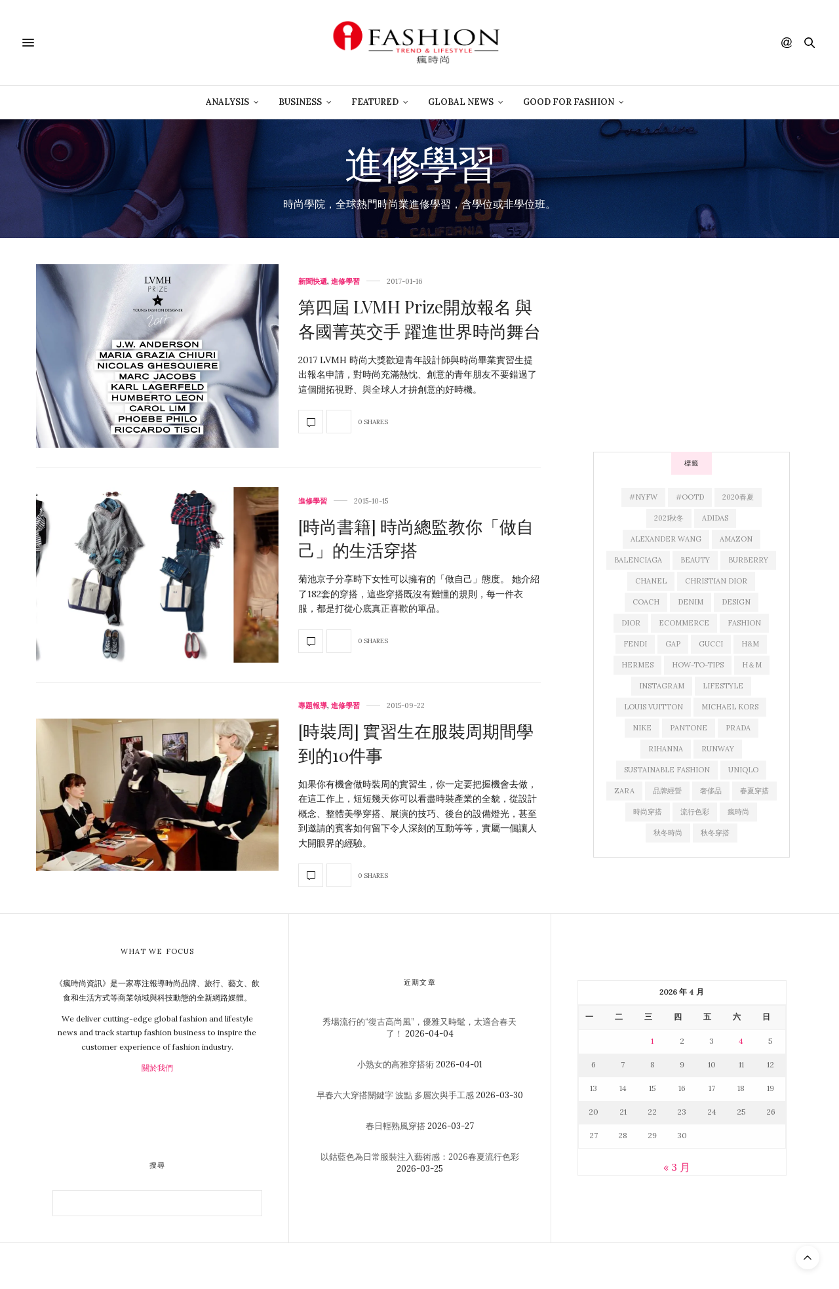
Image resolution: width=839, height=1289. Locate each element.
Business (300, 102)
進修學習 (345, 281)
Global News (461, 102)
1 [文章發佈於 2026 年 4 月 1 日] (652, 1041)
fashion (744, 622)
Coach (646, 601)
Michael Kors (729, 706)
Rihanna (665, 748)
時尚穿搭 (647, 811)
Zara (624, 790)
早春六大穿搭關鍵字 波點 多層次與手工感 (395, 1095)
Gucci (711, 643)
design (736, 601)
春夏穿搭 (754, 790)
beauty (695, 560)
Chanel (651, 580)
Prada (738, 727)
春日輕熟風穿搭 (395, 1126)
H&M (750, 643)
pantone (688, 727)
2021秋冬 (669, 518)
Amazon (736, 539)
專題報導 (312, 705)
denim (690, 601)
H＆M (752, 664)
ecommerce (684, 622)
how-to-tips (698, 664)
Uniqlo (743, 769)
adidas (715, 518)
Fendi (635, 643)
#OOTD (690, 497)
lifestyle (723, 685)
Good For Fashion (568, 102)
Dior (630, 622)
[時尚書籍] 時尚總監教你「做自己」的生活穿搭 (416, 538)
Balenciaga (638, 560)
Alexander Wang (666, 539)
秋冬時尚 (668, 832)
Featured (375, 102)
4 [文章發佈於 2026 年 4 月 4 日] (741, 1041)
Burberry (748, 560)
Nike (642, 727)
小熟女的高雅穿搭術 (395, 1064)
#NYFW (643, 497)
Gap (672, 643)
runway (717, 748)
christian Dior (716, 580)
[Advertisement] (691, 346)
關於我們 (157, 1068)
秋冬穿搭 (715, 832)
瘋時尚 (738, 811)
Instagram (661, 685)
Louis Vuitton (653, 706)
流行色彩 (694, 811)
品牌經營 (667, 790)
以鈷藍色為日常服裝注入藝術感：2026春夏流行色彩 (420, 1156)
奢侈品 (711, 790)
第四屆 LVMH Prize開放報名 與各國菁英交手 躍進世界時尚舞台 (419, 318)
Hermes (637, 664)
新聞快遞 (312, 281)
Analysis (227, 102)
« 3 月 (676, 1167)
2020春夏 (738, 497)
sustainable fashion (667, 769)
